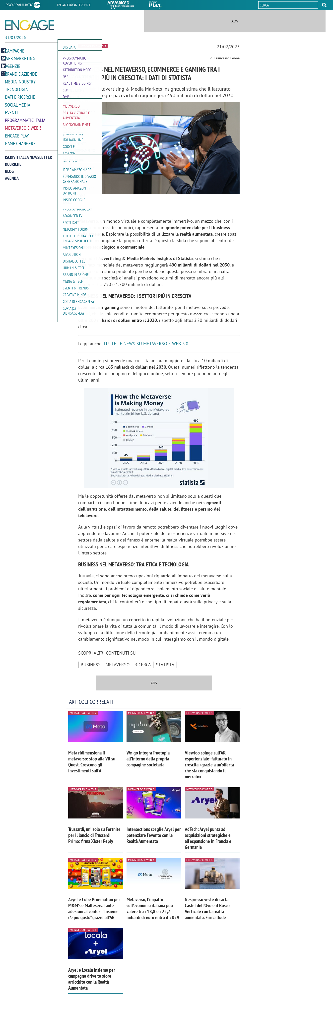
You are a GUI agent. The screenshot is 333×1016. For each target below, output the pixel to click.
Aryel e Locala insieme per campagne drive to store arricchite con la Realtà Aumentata (91, 979)
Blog (9, 169)
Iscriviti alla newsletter (28, 155)
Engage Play (17, 134)
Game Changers (20, 141)
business (91, 665)
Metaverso (118, 665)
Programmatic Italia (25, 119)
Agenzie (12, 67)
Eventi (11, 112)
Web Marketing (20, 59)
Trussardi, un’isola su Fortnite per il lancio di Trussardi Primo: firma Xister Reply (94, 835)
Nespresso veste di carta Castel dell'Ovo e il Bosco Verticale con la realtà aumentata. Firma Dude (207, 908)
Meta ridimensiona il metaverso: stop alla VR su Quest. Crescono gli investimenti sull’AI (91, 762)
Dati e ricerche (20, 97)
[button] (324, 5)
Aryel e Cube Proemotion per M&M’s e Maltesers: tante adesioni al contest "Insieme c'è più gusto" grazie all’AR (94, 908)
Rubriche (13, 162)
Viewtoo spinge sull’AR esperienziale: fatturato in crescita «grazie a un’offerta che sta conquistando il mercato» (209, 765)
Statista (165, 665)
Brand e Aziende (21, 74)
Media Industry (20, 82)
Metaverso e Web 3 (23, 127)
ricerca (142, 665)
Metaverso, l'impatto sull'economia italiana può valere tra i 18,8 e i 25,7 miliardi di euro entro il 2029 (153, 908)
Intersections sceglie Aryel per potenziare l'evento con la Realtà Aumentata (154, 835)
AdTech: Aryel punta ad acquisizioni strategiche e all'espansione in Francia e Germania (208, 838)
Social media (17, 104)
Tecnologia (16, 89)
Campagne (14, 52)
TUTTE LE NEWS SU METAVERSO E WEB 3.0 (145, 343)
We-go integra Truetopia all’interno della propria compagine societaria (148, 759)
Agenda (12, 176)
